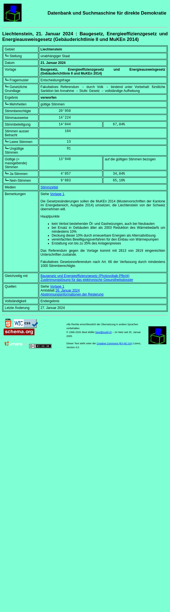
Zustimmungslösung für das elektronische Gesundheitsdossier (87, 280)
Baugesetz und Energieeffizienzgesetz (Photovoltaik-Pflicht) (85, 276)
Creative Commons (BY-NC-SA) (114, 343)
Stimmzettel (49, 187)
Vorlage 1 (57, 194)
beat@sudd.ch (104, 332)
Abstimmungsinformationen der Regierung (72, 294)
